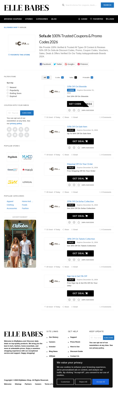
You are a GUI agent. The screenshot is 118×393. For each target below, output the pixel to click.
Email (74, 117)
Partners (28, 384)
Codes (59, 77)
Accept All (101, 382)
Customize (65, 382)
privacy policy (16, 123)
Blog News (53, 351)
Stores (29, 19)
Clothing (10, 205)
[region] (83, 373)
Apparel (10, 201)
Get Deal (80, 141)
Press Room (75, 342)
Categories (42, 19)
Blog (53, 19)
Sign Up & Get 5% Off (77, 276)
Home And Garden (27, 201)
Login (110, 19)
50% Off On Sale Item (77, 126)
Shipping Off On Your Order (80, 164)
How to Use (74, 347)
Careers (52, 342)
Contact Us (74, 356)
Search (107, 5)
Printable (88, 77)
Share (65, 117)
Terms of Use (50, 384)
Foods (24, 205)
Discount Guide (76, 351)
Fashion (25, 208)
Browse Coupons (13, 19)
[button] (45, 64)
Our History (53, 337)
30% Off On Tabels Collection (81, 238)
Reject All (83, 382)
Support (73, 337)
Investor (52, 347)
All (46, 77)
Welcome (7, 384)
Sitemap (18, 384)
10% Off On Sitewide (77, 86)
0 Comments (105, 117)
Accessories (12, 208)
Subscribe (26, 113)
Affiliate (52, 356)
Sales (73, 77)
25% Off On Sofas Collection (80, 201)
